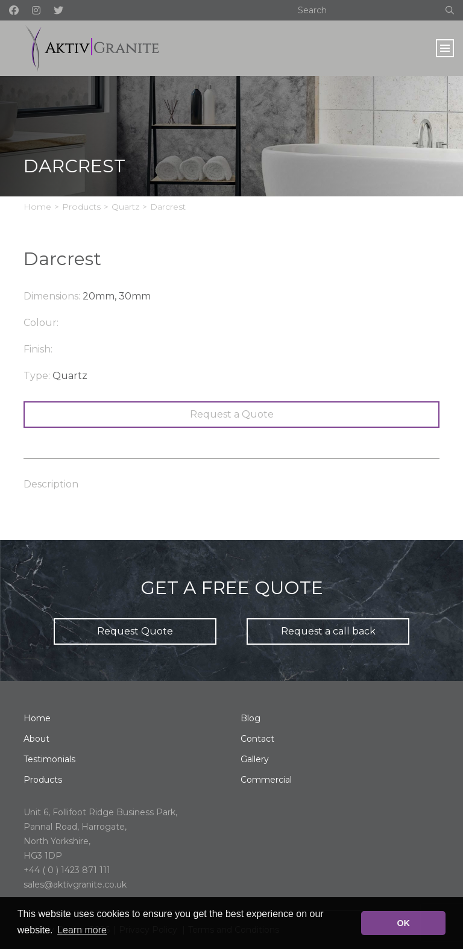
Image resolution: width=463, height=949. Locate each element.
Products (81, 206)
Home (37, 206)
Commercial (266, 779)
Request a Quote (232, 414)
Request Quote (135, 631)
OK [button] (403, 923)
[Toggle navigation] (445, 48)
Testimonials (49, 759)
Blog (250, 718)
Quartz (125, 206)
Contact (257, 738)
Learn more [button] (82, 930)
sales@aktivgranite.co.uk (75, 884)
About (36, 738)
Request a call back (328, 631)
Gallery (255, 759)
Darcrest (168, 206)
